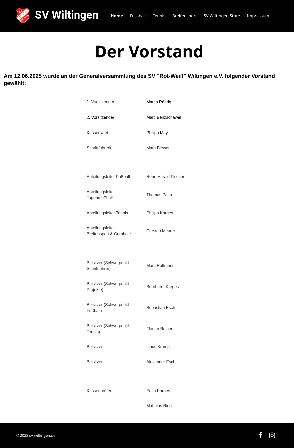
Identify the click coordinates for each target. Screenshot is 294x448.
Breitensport (184, 15)
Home (117, 15)
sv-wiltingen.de (42, 435)
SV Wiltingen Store (222, 15)
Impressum (258, 15)
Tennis (159, 15)
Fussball (138, 15)
